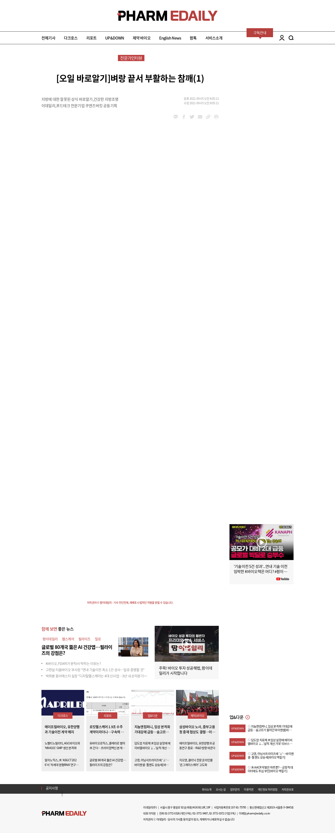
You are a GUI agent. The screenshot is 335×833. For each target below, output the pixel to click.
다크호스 (71, 38)
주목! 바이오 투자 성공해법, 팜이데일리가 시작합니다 (185, 670)
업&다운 (152, 715)
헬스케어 (68, 638)
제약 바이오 (142, 38)
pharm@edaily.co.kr (258, 813)
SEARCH (291, 38)
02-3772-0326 (172, 813)
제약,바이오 (197, 715)
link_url (208, 117)
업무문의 (235, 789)
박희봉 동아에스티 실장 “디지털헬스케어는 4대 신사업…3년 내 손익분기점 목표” (100, 675)
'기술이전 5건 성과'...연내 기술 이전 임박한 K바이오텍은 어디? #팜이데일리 (261, 571)
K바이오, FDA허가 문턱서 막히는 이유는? (73, 663)
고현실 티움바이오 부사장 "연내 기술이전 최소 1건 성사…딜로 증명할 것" (95, 669)
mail (200, 117)
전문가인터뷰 (131, 58)
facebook (183, 117)
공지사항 (52, 787)
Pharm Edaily (64, 813)
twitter (192, 117)
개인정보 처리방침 (267, 789)
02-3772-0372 (216, 813)
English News (170, 38)
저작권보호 (288, 789)
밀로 (98, 638)
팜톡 (193, 38)
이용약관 (248, 789)
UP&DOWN (114, 38)
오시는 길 (221, 789)
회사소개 (207, 789)
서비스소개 (214, 38)
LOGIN (280, 38)
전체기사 (48, 38)
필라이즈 (84, 638)
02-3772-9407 (200, 813)
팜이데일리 (50, 638)
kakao (175, 117)
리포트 (91, 38)
